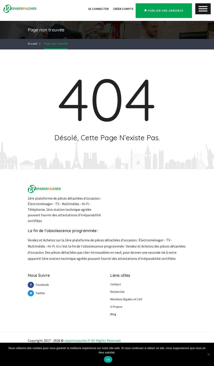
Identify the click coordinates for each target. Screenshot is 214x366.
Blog (113, 314)
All (93, 340)
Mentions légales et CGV (126, 299)
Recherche (117, 292)
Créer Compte (118, 9)
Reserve (113, 340)
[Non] (208, 354)
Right (100, 340)
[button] (78, 9)
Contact (115, 284)
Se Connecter (93, 9)
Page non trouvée (56, 44)
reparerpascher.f (76, 340)
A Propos (116, 307)
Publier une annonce (161, 9)
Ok (108, 359)
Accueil (32, 44)
